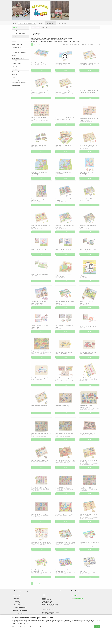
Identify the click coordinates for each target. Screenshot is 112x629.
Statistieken (32, 626)
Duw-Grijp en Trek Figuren (18, 33)
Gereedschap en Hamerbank (19, 52)
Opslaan (97, 626)
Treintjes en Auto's (16, 39)
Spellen (14, 77)
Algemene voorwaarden (77, 598)
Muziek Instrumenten (17, 44)
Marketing (40, 626)
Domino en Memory (17, 71)
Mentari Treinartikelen (17, 30)
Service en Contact (62, 23)
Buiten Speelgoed (16, 80)
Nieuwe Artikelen (16, 85)
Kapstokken (15, 55)
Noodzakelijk (15, 626)
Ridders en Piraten (16, 63)
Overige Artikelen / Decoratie (19, 82)
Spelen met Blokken (17, 50)
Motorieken (15, 69)
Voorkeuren (24, 626)
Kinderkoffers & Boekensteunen (19, 61)
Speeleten (14, 66)
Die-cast (14, 41)
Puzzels (14, 36)
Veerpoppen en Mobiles (18, 58)
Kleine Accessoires (16, 47)
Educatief (14, 74)
